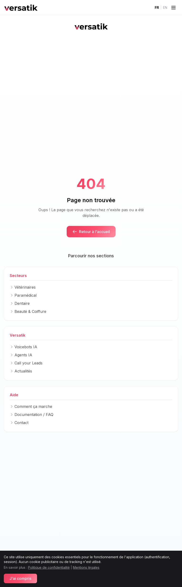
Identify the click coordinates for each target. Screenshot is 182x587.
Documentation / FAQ (31, 414)
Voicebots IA (23, 346)
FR (157, 7)
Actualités (21, 371)
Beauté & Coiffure (28, 311)
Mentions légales (86, 567)
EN (165, 7)
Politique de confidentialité (49, 567)
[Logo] (21, 7)
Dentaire (20, 303)
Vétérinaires (23, 287)
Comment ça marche (31, 406)
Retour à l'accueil (91, 231)
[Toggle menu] (173, 7)
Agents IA (21, 355)
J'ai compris (20, 578)
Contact (19, 422)
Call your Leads (26, 363)
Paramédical (23, 295)
